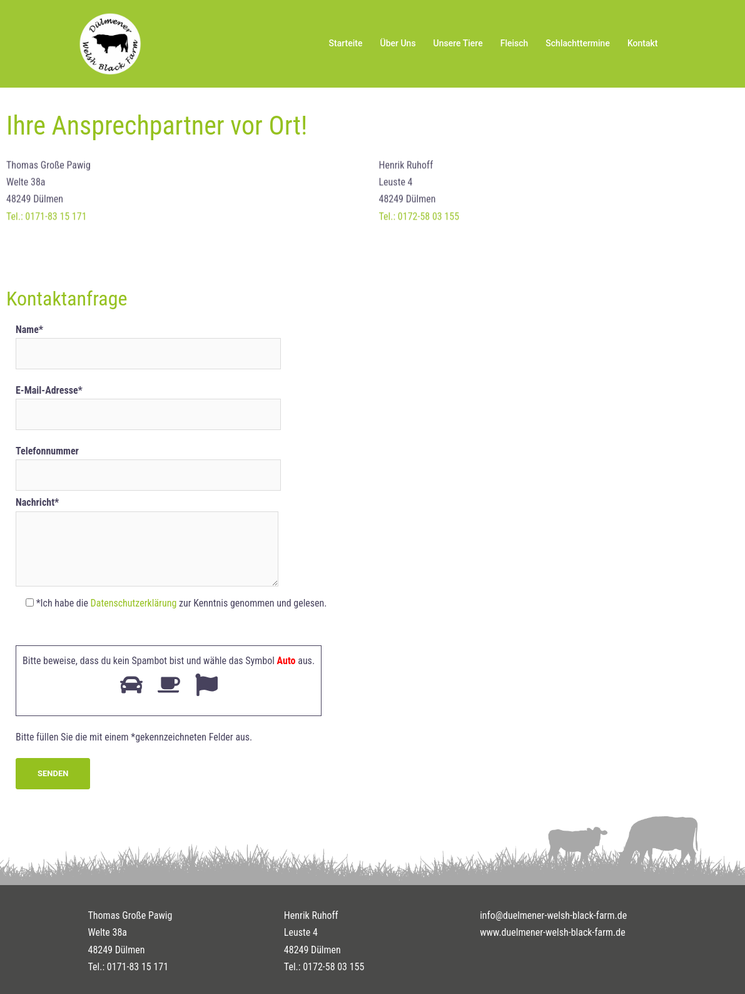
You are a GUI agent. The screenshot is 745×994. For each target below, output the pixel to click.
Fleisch (514, 43)
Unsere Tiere (458, 43)
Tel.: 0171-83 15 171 (46, 221)
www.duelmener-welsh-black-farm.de (553, 932)
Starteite (346, 43)
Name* (148, 342)
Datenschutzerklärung (134, 603)
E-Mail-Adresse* (148, 402)
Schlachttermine (577, 43)
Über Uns (397, 43)
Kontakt (642, 43)
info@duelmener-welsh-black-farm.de (553, 915)
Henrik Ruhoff (311, 915)
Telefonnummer (148, 463)
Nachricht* (147, 542)
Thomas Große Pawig (130, 915)
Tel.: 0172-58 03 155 (419, 221)
